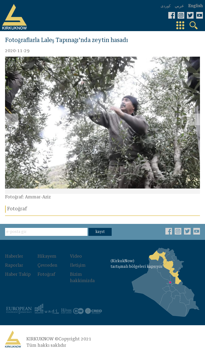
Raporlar (14, 265)
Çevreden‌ (47, 265)
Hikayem (46, 256)
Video (76, 256)
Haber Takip (18, 274)
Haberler (14, 256)
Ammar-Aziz (38, 197)
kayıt (100, 232)
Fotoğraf (46, 274)
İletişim (78, 265)
